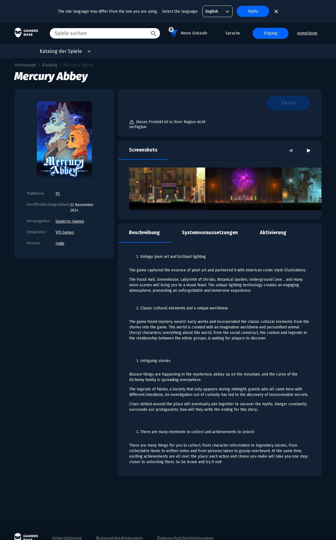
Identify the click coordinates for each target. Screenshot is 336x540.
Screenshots (143, 150)
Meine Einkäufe (188, 32)
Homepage (25, 65)
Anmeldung (307, 33)
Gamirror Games (70, 221)
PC (58, 193)
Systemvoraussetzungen (210, 232)
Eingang (270, 33)
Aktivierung (273, 232)
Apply (253, 11)
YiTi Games (65, 232)
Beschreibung (144, 232)
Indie (60, 243)
